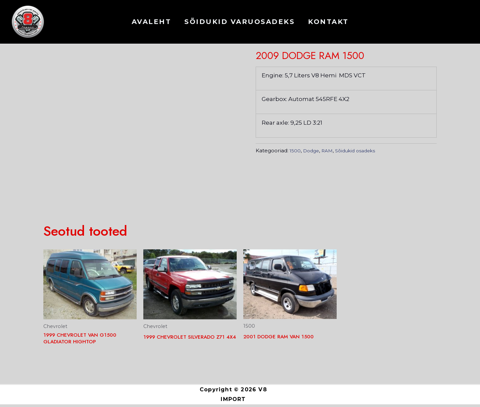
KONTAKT (328, 22)
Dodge (281, 50)
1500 (262, 50)
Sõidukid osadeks (335, 50)
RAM (300, 50)
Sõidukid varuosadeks (239, 22)
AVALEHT (151, 22)
